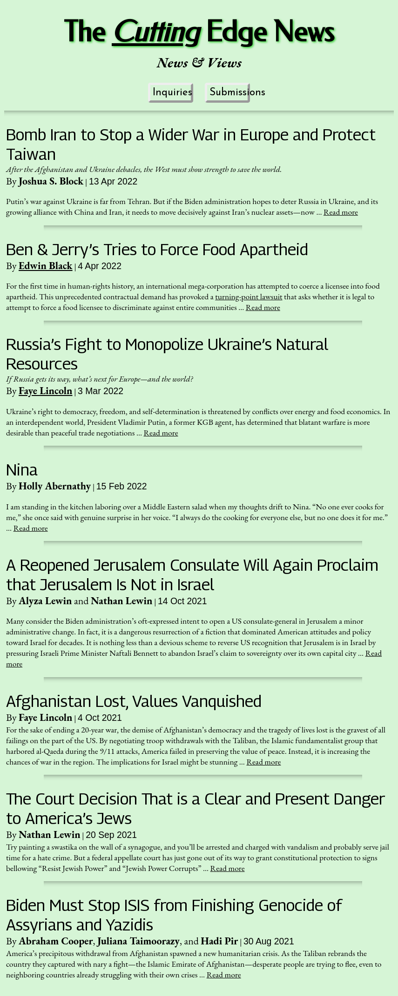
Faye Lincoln (45, 390)
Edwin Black (46, 265)
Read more (341, 211)
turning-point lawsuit (248, 296)
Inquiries (172, 92)
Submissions (229, 92)
